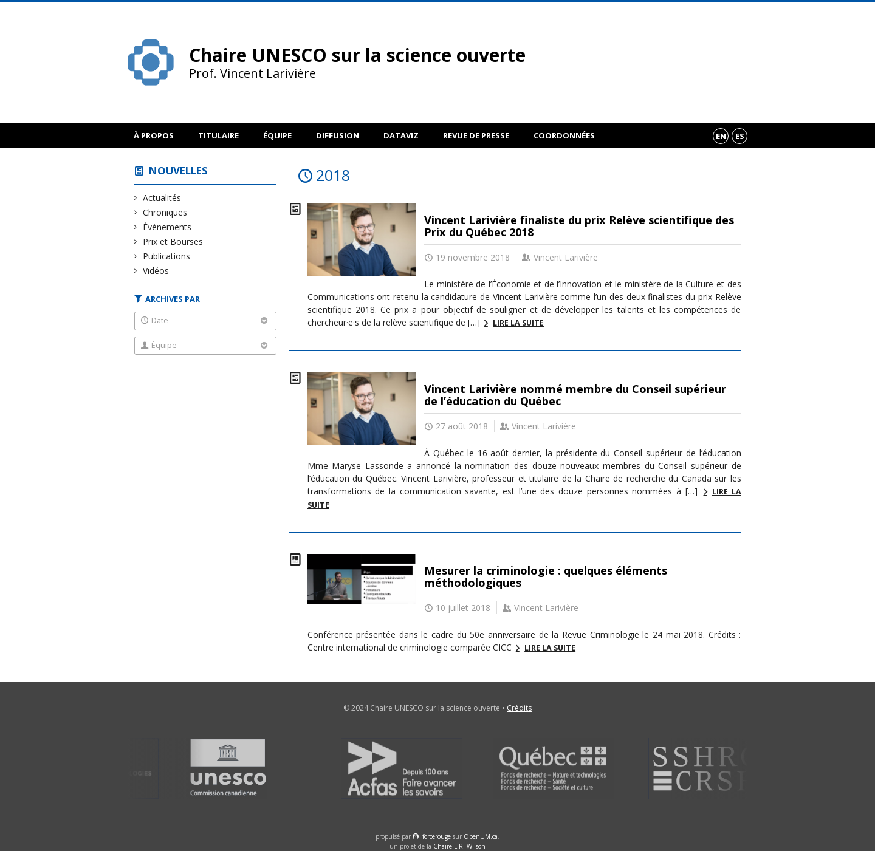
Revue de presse (476, 135)
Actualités (162, 197)
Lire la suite (518, 323)
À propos (154, 135)
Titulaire (218, 135)
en (721, 136)
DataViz (401, 135)
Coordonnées (564, 135)
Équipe (277, 135)
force (436, 836)
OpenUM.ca (481, 836)
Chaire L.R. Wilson (459, 846)
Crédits (519, 708)
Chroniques (165, 212)
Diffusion (337, 135)
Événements (167, 227)
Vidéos (156, 270)
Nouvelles (178, 170)
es (739, 136)
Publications (166, 256)
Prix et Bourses (173, 241)
